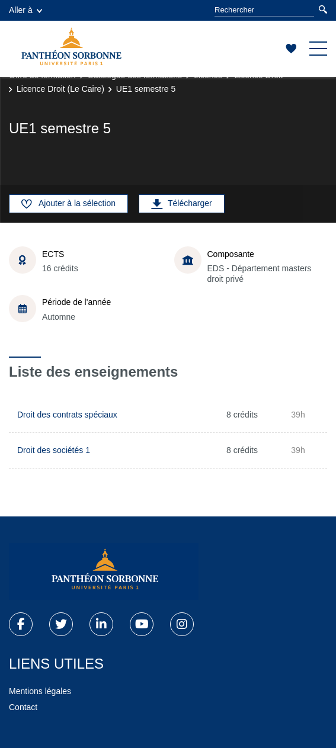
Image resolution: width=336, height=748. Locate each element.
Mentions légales (40, 691)
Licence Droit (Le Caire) (60, 89)
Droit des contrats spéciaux (67, 414)
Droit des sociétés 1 (53, 450)
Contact (23, 707)
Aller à (25, 10)
